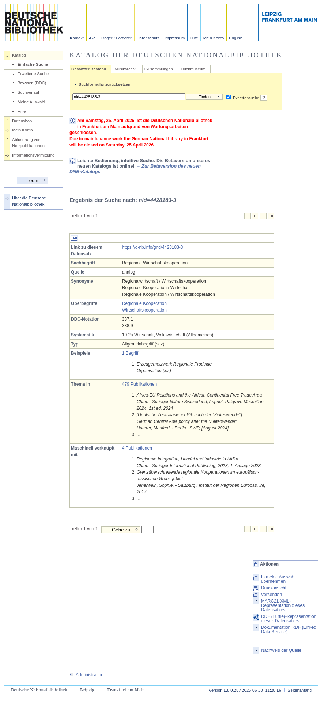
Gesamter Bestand (88, 69)
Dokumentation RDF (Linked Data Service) (288, 629)
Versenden (271, 594)
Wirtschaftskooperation (144, 310)
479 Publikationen (139, 384)
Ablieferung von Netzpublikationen (28, 142)
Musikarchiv (124, 69)
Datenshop (22, 121)
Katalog (19, 55)
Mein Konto (213, 38)
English (235, 38)
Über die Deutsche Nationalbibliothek (29, 201)
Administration (86, 674)
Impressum (175, 38)
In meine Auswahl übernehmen (278, 579)
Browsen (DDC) (32, 83)
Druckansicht (273, 588)
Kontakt (77, 38)
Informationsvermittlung (33, 155)
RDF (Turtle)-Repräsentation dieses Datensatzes (289, 618)
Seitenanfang (300, 690)
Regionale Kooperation (144, 303)
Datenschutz (148, 38)
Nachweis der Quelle (281, 650)
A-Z (92, 38)
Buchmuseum (193, 69)
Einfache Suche (33, 64)
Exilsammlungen (158, 69)
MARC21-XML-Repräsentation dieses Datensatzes (283, 605)
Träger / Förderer (116, 38)
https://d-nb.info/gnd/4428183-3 (152, 247)
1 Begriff (130, 353)
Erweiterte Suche (33, 74)
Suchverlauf (28, 92)
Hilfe (194, 38)
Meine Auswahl (31, 102)
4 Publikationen (137, 448)
